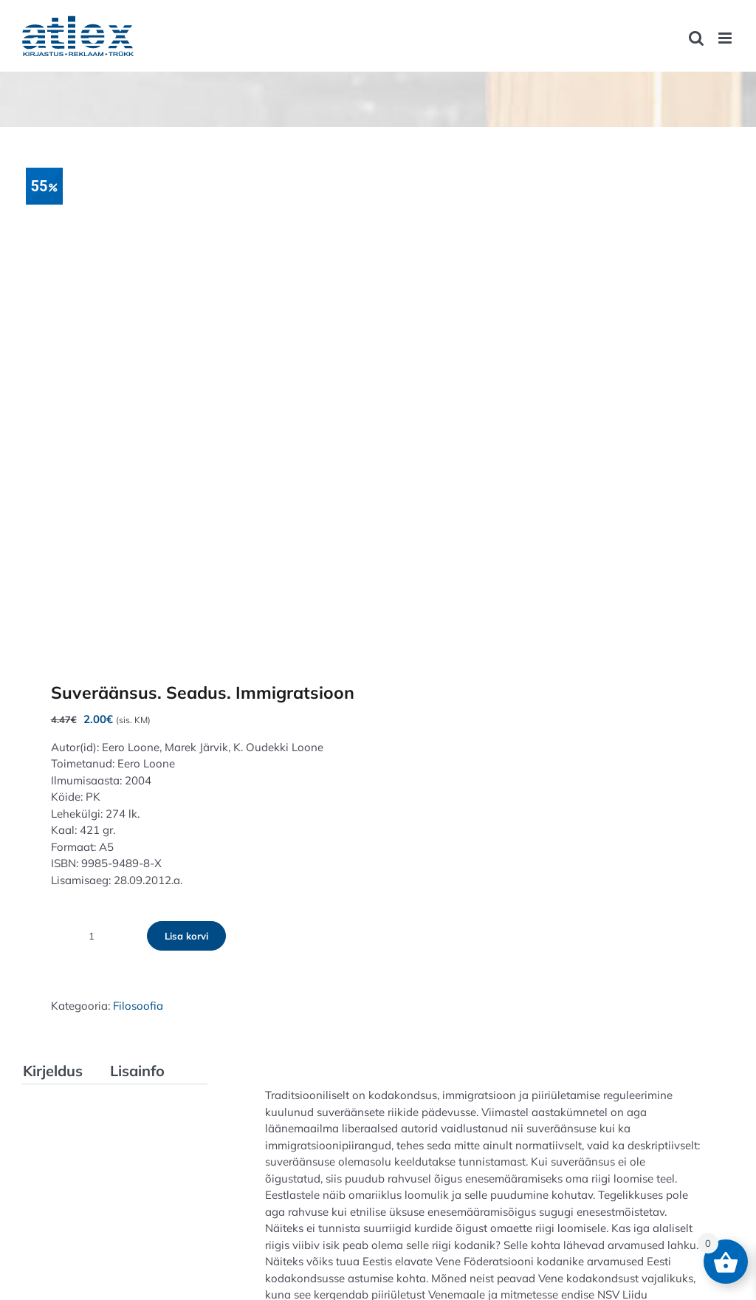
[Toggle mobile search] (696, 38)
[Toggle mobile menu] (726, 38)
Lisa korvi (186, 936)
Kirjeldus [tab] (53, 1070)
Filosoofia (138, 1006)
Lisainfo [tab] (137, 1070)
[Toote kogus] (91, 936)
